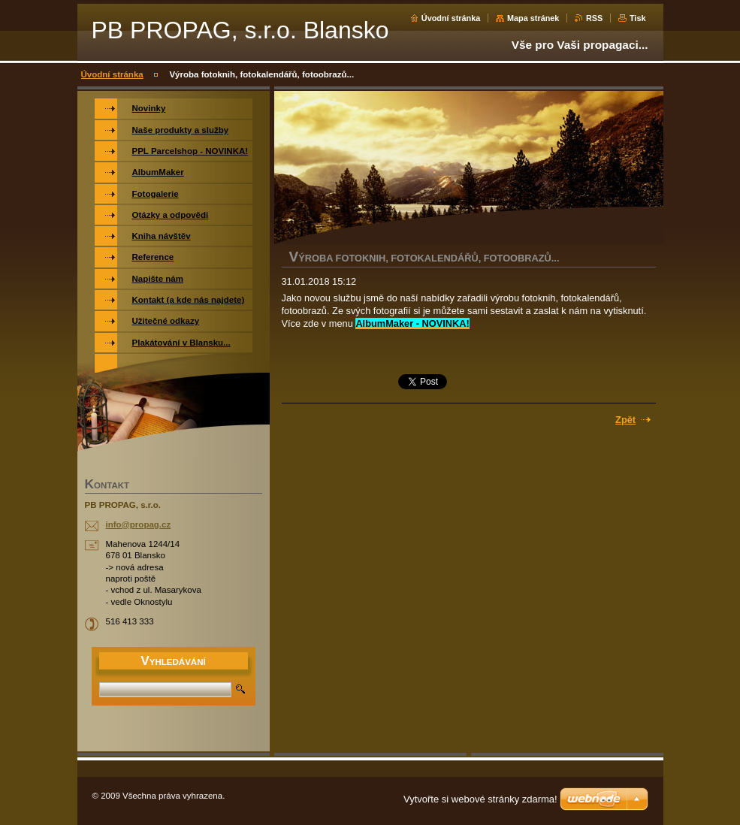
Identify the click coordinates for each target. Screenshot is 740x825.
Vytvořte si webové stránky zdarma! (480, 799)
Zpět (625, 419)
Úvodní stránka (451, 18)
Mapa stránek (533, 18)
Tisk (638, 18)
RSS (594, 18)
